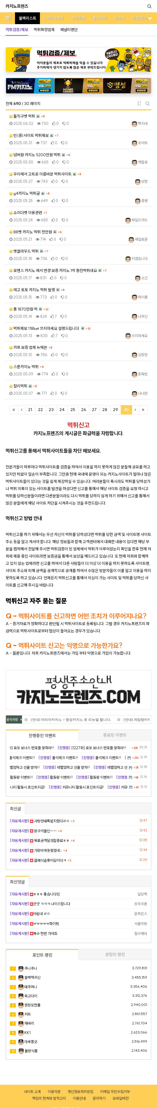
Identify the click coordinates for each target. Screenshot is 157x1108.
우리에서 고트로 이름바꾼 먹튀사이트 (40, 174)
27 (94, 409)
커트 (27, 1014)
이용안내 (79, 1098)
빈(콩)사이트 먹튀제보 (29, 135)
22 (40, 409)
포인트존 (78, 18)
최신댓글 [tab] (17, 882)
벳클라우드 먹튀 (24, 251)
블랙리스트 (27, 18)
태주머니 (30, 986)
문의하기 (99, 1098)
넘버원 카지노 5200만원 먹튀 (35, 154)
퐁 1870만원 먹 (23, 309)
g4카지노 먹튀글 (24, 193)
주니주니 (30, 968)
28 (104, 409)
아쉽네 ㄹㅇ (30, 913)
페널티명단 (69, 29)
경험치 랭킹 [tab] (115, 954)
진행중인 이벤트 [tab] (42, 735)
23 (51, 409)
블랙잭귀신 (32, 977)
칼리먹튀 (18, 386)
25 (72, 409)
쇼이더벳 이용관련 (25, 212)
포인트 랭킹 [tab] (42, 955)
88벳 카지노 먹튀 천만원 (30, 231)
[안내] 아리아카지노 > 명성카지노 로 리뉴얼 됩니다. (70, 720)
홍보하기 (100, 18)
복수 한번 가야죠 (33, 933)
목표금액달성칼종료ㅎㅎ (39, 840)
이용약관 (54, 1091)
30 (128, 409)
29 (115, 409)
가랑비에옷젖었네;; (36, 850)
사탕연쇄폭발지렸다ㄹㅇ (39, 821)
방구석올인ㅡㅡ (33, 831)
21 (30, 409)
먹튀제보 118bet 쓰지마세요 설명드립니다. (44, 328)
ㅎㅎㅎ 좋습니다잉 (35, 894)
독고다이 (30, 996)
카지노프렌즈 (17, 6)
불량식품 (31, 1051)
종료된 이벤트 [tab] (115, 735)
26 (83, 409)
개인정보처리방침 (80, 1091)
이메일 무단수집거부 (115, 1091)
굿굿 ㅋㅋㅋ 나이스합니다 (40, 903)
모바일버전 (121, 1098)
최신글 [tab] (15, 808)
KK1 (27, 1032)
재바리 (29, 1023)
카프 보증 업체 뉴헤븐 (28, 347)
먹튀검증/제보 (17, 29)
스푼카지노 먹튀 (24, 366)
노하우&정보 (54, 18)
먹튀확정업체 (44, 29)
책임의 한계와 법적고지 (49, 1098)
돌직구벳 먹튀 (22, 116)
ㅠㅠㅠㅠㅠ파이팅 (34, 923)
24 (62, 409)
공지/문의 (140, 18)
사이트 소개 (32, 1091)
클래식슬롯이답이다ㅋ (38, 860)
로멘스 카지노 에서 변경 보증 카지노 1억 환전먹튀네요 (53, 270)
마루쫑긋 (30, 1041)
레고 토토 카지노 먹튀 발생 (32, 289)
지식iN (119, 18)
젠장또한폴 (32, 1005)
